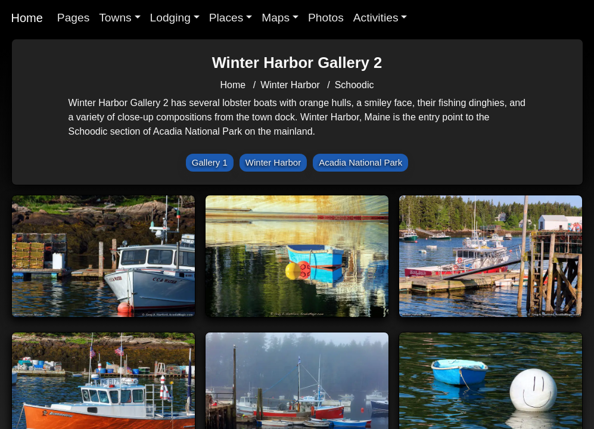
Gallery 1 (210, 162)
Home (27, 17)
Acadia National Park (360, 162)
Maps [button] (276, 17)
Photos (326, 17)
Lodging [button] (170, 17)
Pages (73, 17)
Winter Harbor (290, 85)
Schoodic (354, 85)
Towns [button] (115, 17)
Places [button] (226, 17)
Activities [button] (376, 17)
